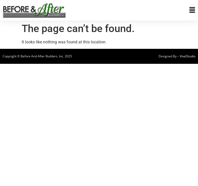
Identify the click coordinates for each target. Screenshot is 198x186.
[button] (146, 10)
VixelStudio (187, 56)
